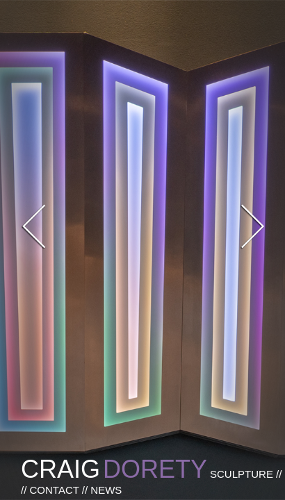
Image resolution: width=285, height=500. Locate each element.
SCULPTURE (243, 474)
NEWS (106, 490)
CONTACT (54, 490)
